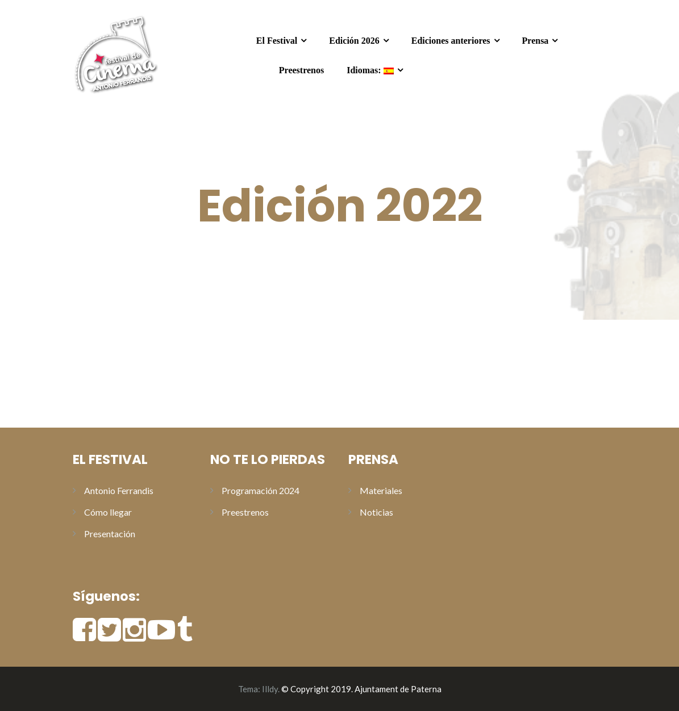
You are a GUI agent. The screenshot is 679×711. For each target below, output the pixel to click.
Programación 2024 (260, 490)
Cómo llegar (108, 512)
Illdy (270, 689)
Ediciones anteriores (450, 40)
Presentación (109, 533)
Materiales (381, 490)
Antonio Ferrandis (118, 490)
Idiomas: (370, 70)
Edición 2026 (354, 40)
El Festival (276, 40)
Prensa (535, 40)
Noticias (376, 512)
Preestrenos (301, 70)
